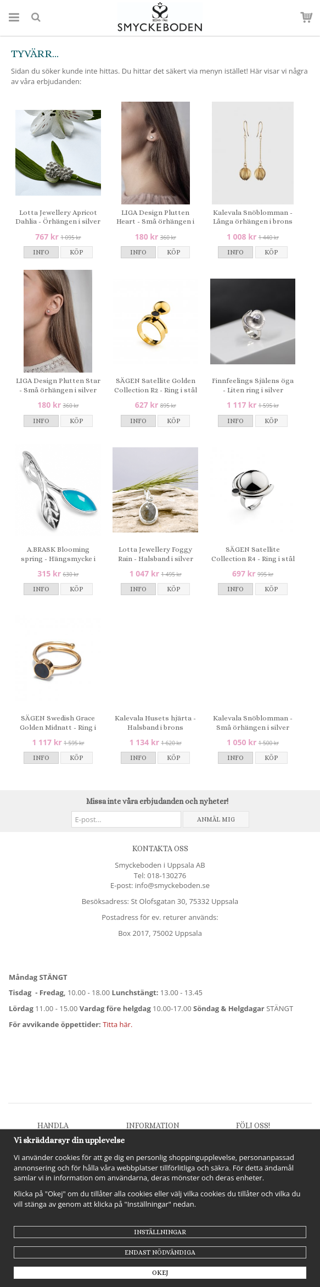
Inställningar (160, 1232)
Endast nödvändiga (160, 1252)
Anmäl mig (216, 819)
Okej (160, 1273)
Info (41, 252)
